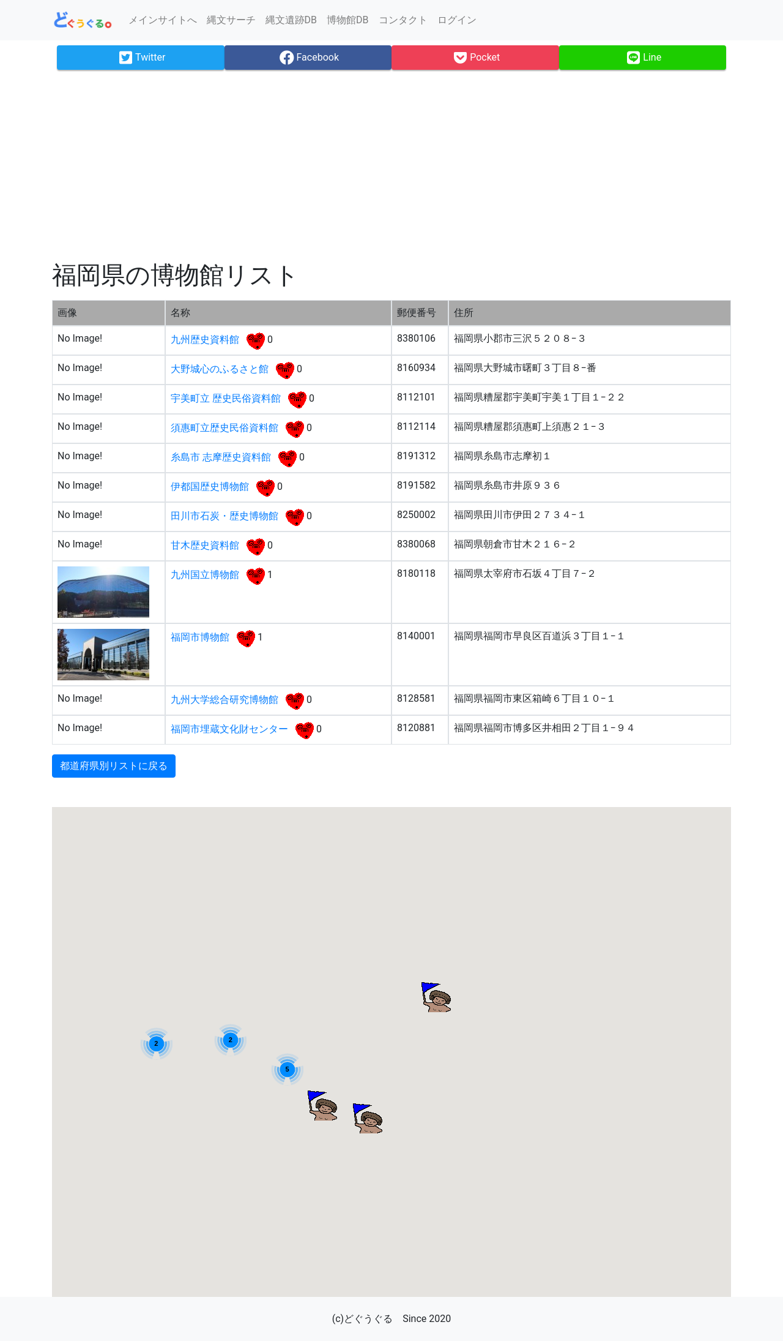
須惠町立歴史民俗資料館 (226, 428)
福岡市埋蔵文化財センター (231, 729)
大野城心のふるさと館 (221, 369)
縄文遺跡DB (291, 20)
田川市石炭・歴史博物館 (226, 516)
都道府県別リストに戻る (114, 766)
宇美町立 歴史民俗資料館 (227, 398)
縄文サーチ (231, 20)
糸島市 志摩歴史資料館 (222, 457)
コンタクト (403, 20)
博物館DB (347, 20)
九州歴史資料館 (206, 339)
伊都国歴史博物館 (211, 486)
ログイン (457, 20)
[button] (321, 1105)
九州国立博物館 (206, 574)
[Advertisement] (391, 165)
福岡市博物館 (201, 637)
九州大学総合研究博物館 (226, 699)
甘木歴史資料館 (206, 545)
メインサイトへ (162, 20)
